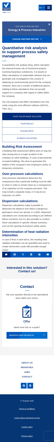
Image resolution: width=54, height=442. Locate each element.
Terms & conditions (27, 409)
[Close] (49, 24)
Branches (27, 367)
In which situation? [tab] (27, 138)
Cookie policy (27, 427)
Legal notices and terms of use (27, 418)
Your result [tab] (27, 124)
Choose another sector (27, 39)
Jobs (27, 372)
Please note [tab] (26, 131)
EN (41, 8)
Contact (27, 376)
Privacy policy (27, 436)
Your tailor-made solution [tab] (27, 116)
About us (27, 362)
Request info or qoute (26, 335)
